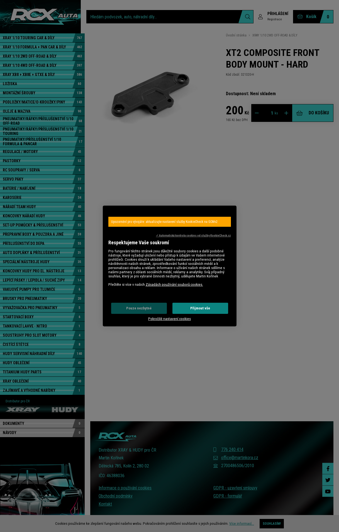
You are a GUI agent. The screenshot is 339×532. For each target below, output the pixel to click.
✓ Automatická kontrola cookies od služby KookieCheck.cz (193, 235)
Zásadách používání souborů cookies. (174, 284)
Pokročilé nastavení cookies (169, 319)
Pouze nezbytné (139, 308)
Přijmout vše (200, 308)
